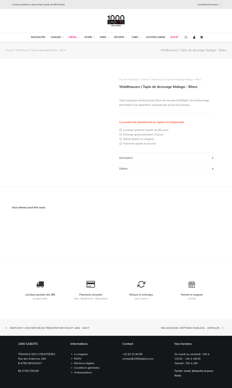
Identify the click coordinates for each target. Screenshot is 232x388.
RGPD (77, 358)
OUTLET (174, 37)
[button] (187, 37)
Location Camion (155, 37)
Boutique (134, 79)
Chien (136, 37)
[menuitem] (209, 4)
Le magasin (81, 354)
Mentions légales (84, 363)
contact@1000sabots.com (137, 358)
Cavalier (57, 37)
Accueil (9, 50)
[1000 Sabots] (116, 21)
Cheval (73, 37)
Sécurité (120, 37)
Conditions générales (86, 367)
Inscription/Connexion (209, 4)
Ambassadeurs (83, 372)
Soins (104, 37)
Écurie (90, 37)
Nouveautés (38, 37)
